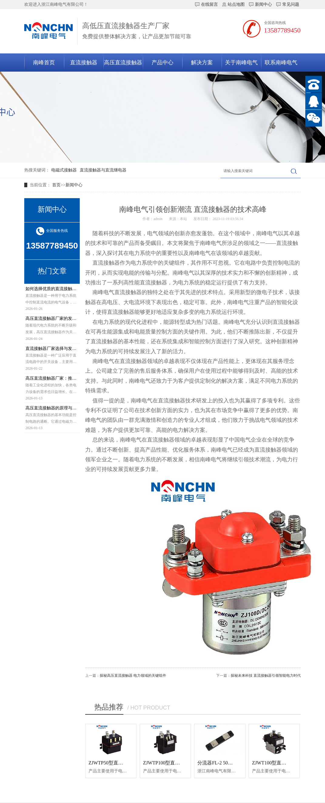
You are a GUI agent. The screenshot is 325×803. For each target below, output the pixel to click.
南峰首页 (44, 62)
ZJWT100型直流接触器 (276, 762)
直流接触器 (83, 62)
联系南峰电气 (281, 62)
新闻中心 (260, 4)
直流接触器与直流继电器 (103, 170)
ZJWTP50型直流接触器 (113, 762)
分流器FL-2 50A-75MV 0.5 (225, 762)
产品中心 (162, 62)
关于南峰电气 (241, 62)
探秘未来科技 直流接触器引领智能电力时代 (266, 675)
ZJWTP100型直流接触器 (169, 762)
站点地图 (233, 4)
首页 (56, 185)
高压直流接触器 (123, 62)
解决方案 (202, 62)
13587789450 (282, 30)
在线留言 (206, 4)
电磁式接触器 (64, 170)
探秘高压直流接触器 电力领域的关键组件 (133, 675)
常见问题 (287, 4)
